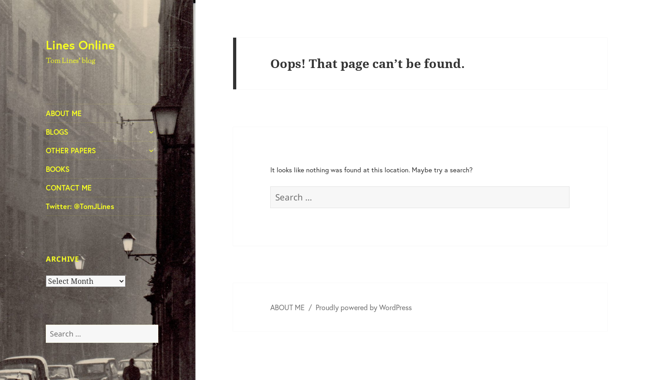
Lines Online (80, 45)
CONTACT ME (69, 187)
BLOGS (57, 131)
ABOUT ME (64, 113)
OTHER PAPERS (71, 150)
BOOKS (58, 169)
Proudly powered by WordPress (364, 307)
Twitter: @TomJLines (80, 206)
